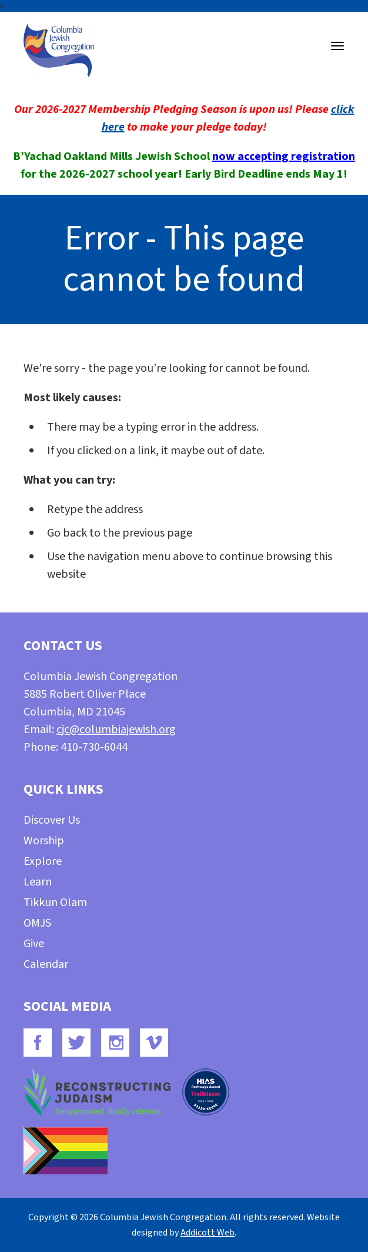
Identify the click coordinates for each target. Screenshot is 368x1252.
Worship (44, 841)
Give (34, 943)
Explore (43, 861)
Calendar (46, 964)
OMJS (37, 923)
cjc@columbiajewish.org (116, 729)
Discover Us (52, 820)
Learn (38, 882)
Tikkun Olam (55, 902)
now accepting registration (283, 156)
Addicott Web (207, 1232)
